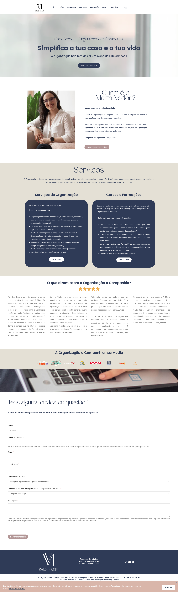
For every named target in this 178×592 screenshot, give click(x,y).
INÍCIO (61, 7)
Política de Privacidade (17, 589)
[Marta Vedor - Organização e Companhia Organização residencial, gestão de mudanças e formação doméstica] (39, 7)
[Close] (176, 582)
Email (11, 454)
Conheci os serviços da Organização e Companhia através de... (34, 491)
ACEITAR (168, 587)
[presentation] (25, 535)
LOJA (105, 7)
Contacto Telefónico (16, 440)
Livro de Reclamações (89, 566)
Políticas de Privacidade (89, 564)
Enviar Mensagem (18, 539)
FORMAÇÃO (94, 7)
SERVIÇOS (83, 7)
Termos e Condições (89, 561)
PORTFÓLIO (114, 7)
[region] (89, 586)
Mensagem (13, 503)
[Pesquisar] (53, 7)
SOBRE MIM (71, 7)
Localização (13, 466)
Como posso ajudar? (17, 479)
